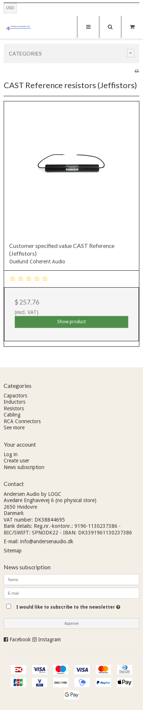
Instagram (49, 639)
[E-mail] (71, 593)
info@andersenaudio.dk (46, 541)
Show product (71, 321)
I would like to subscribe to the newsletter (68, 605)
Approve (71, 623)
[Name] (71, 579)
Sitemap (13, 551)
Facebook (20, 639)
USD (10, 8)
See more (14, 427)
